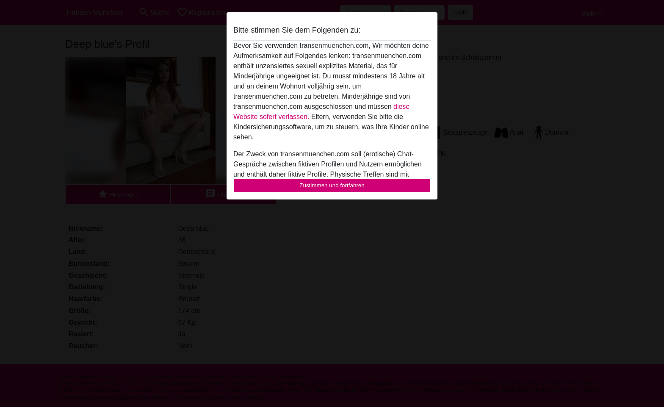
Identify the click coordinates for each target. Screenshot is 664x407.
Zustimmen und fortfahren (332, 185)
